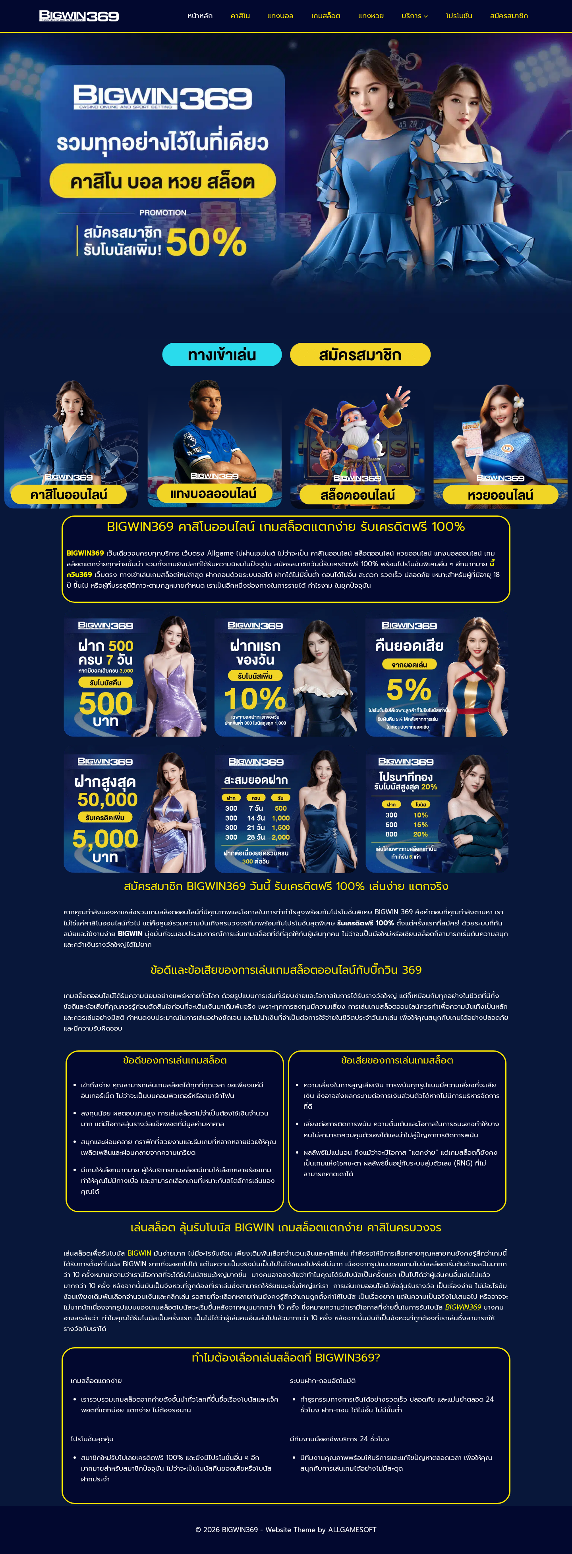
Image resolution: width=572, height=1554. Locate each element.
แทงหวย (371, 15)
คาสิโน (240, 15)
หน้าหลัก (200, 15)
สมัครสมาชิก (509, 15)
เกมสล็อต (325, 15)
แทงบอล (280, 15)
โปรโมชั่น (459, 15)
